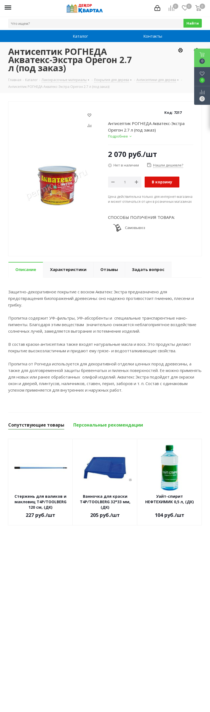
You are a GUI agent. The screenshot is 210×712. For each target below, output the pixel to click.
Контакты (145, 36)
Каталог (75, 36)
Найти (192, 23)
